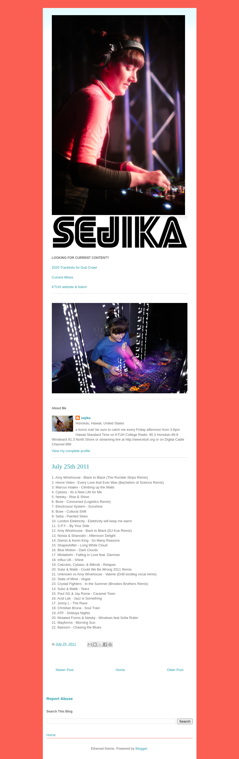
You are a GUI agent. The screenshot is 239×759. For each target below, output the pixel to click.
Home (120, 670)
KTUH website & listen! (69, 287)
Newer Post (65, 670)
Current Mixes (62, 277)
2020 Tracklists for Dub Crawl (74, 267)
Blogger (141, 748)
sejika (85, 418)
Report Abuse (60, 698)
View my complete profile (71, 451)
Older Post (175, 670)
